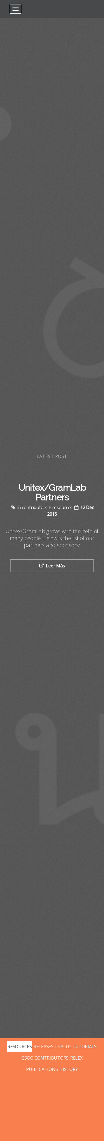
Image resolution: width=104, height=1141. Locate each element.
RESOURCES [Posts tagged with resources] (19, 1046)
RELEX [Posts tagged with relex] (76, 1058)
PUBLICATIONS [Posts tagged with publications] (42, 1069)
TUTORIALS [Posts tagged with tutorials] (84, 1046)
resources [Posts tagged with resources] (62, 507)
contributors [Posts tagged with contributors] (34, 507)
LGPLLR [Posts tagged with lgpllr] (63, 1046)
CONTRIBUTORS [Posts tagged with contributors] (51, 1058)
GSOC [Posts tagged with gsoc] (27, 1058)
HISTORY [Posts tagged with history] (68, 1069)
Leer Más (55, 566)
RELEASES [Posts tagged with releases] (44, 1046)
